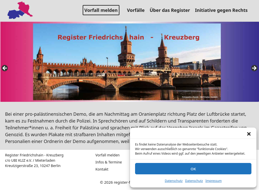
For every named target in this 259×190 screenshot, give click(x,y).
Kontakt (101, 169)
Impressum (213, 181)
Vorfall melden (101, 10)
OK (193, 168)
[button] (248, 133)
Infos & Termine (108, 162)
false (5, 68)
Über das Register (172, 10)
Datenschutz (174, 181)
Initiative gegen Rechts (223, 10)
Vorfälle (137, 10)
